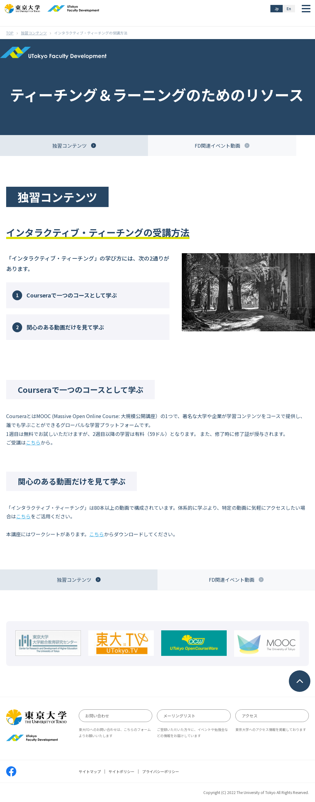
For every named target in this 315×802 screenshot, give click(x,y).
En (289, 8)
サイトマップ (90, 771)
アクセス (249, 716)
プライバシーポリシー (160, 771)
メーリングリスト (179, 716)
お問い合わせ (97, 716)
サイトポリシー (121, 771)
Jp (277, 8)
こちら (33, 442)
